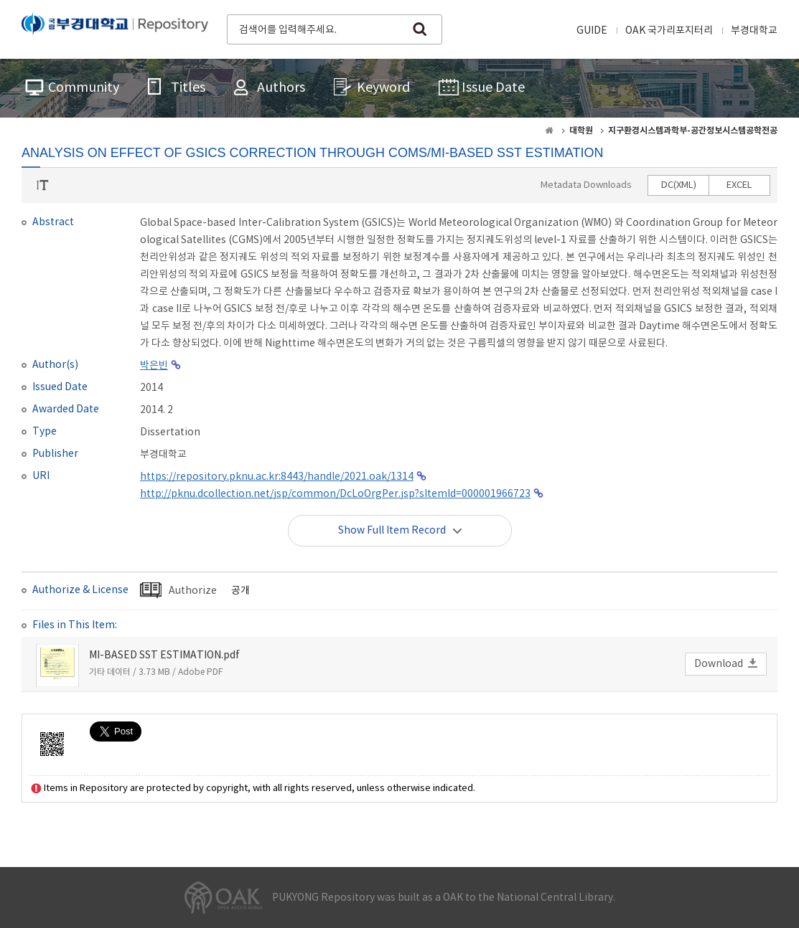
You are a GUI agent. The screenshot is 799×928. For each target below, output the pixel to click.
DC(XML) (678, 185)
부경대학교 (754, 31)
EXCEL (739, 185)
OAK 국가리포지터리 (669, 31)
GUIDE (591, 31)
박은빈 (154, 365)
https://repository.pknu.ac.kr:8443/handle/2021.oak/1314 (276, 477)
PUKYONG (115, 28)
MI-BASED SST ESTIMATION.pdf (164, 655)
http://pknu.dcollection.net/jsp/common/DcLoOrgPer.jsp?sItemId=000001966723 (335, 494)
